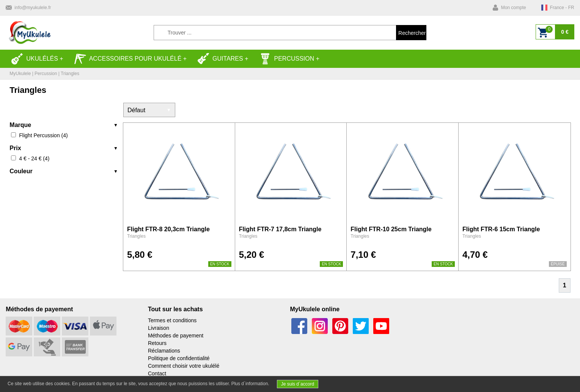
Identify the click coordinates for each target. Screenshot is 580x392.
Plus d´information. (250, 383)
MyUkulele (20, 73)
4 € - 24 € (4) (34, 158)
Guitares (220, 59)
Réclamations (164, 351)
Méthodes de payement (175, 335)
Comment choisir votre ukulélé (183, 366)
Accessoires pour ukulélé (128, 59)
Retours (157, 343)
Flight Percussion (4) (43, 135)
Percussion (286, 59)
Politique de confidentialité (179, 358)
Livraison (158, 328)
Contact (157, 373)
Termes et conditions (172, 320)
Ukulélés (34, 59)
